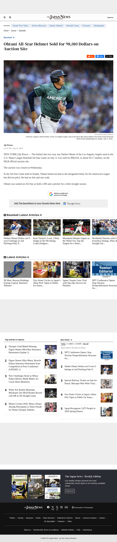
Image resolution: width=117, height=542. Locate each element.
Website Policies (67, 530)
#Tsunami (86, 26)
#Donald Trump (72, 26)
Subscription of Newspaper (82, 507)
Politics (12, 518)
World (38, 518)
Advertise (87, 530)
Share (101, 56)
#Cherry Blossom (39, 26)
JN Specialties (49, 521)
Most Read (65, 340)
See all (85, 344)
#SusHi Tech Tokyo (20, 26)
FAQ (78, 530)
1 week (70, 344)
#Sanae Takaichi (56, 26)
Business (29, 518)
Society (20, 518)
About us (27, 530)
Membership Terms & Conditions (45, 530)
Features (61, 521)
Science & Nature (90, 518)
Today (63, 344)
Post (91, 56)
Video (69, 521)
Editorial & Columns (65, 518)
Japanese (110, 17)
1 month (78, 344)
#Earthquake (99, 26)
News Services (49, 518)
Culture (102, 518)
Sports (77, 518)
